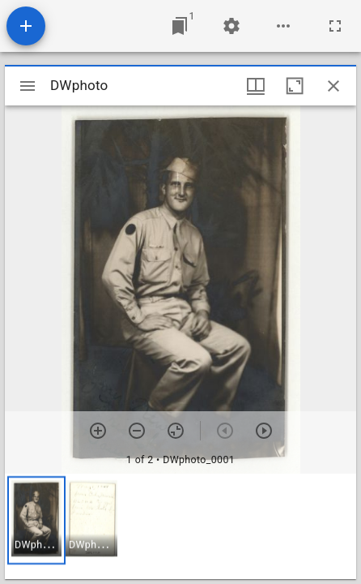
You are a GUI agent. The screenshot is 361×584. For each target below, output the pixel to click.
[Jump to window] (179, 25)
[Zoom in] (98, 430)
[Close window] (333, 86)
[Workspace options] (283, 25)
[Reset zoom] (175, 430)
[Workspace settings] (231, 25)
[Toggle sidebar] (27, 86)
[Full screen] (335, 25)
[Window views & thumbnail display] (255, 86)
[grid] (180, 526)
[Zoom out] (136, 430)
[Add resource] (25, 25)
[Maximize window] (294, 86)
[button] (36, 520)
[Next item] (263, 430)
